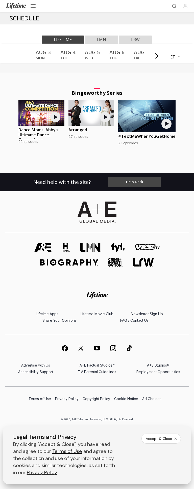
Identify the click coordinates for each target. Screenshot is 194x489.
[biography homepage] (69, 262)
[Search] (174, 6)
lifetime (63, 39)
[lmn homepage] (90, 247)
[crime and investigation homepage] (115, 262)
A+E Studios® (158, 365)
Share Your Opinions (59, 320)
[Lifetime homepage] (97, 295)
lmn (101, 39)
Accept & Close (162, 438)
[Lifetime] (16, 6)
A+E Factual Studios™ (97, 365)
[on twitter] (81, 348)
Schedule (24, 18)
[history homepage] (66, 247)
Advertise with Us (35, 365)
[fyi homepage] (118, 247)
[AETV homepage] (43, 247)
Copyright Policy (96, 399)
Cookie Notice (126, 399)
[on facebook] (65, 348)
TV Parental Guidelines (97, 372)
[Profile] (185, 6)
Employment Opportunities (158, 372)
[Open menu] (33, 6)
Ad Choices (151, 399)
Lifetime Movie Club (97, 314)
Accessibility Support (35, 372)
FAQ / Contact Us (134, 320)
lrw (135, 39)
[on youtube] (97, 348)
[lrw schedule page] (143, 262)
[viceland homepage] (147, 247)
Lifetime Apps (47, 314)
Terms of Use (40, 399)
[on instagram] (113, 348)
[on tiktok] (129, 348)
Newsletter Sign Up (147, 314)
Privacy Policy (67, 399)
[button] (43, 56)
